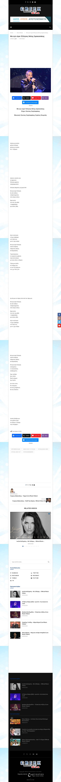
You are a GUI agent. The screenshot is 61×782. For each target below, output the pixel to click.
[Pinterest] (41, 575)
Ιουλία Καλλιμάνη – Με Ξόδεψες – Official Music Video (35, 592)
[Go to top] (30, 780)
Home (11, 32)
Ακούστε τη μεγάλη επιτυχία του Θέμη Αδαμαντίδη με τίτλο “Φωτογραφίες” (36, 730)
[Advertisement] (30, 53)
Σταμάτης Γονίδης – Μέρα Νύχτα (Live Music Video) (34, 623)
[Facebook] (25, 2)
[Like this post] (27, 485)
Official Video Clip (16, 452)
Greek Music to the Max (29, 449)
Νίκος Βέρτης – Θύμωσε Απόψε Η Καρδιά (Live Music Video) (35, 633)
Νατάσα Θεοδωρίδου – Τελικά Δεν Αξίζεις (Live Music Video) (35, 612)
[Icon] (15, 707)
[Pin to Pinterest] (32, 485)
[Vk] (20, 580)
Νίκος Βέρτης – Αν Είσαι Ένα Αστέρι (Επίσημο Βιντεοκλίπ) (35, 719)
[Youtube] (32, 2)
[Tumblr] (20, 578)
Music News (20, 32)
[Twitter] (27, 2)
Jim (16, 38)
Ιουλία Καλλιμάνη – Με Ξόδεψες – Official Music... (30, 541)
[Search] (50, 27)
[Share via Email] (34, 485)
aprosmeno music (15, 449)
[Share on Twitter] (30, 485)
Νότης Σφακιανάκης (28, 452)
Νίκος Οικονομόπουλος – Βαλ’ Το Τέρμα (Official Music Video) (35, 740)
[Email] (35, 2)
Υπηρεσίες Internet (22, 774)
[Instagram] (30, 2)
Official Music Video (43, 449)
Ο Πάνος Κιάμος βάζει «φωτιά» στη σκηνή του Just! (35, 602)
